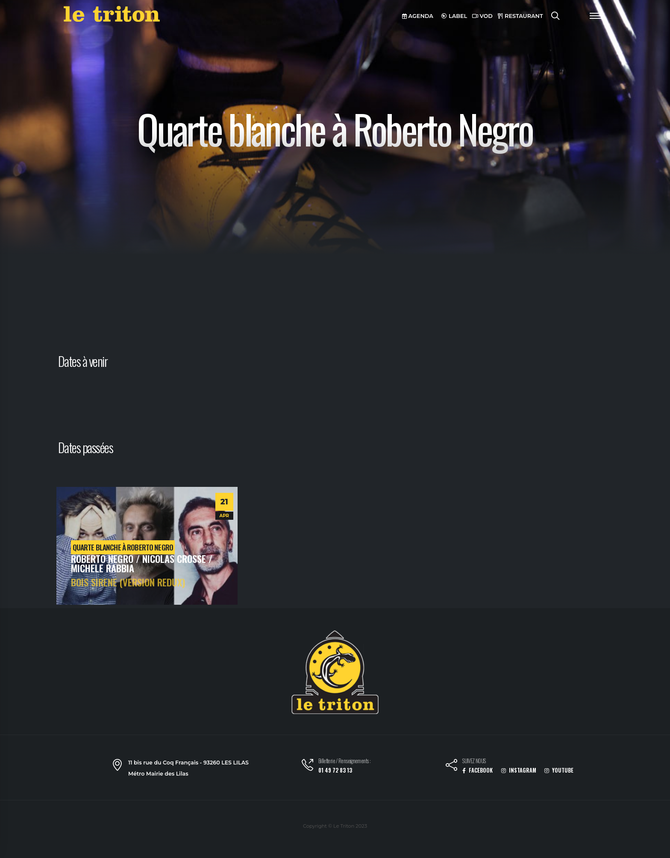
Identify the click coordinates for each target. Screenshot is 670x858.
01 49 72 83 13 (335, 770)
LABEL (454, 16)
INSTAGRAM (518, 770)
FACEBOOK (477, 770)
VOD (482, 16)
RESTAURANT (520, 16)
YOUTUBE (558, 770)
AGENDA (417, 16)
